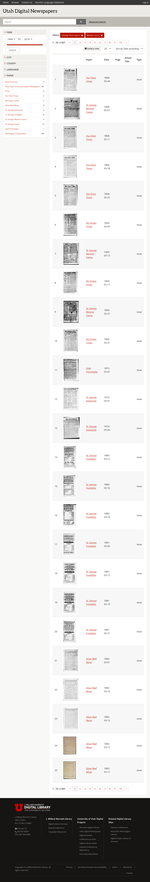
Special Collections (56, 828)
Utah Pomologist (12, 129)
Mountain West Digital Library (120, 833)
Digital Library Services (58, 824)
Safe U (115, 867)
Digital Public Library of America (121, 840)
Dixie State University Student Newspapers (22, 86)
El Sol (7, 91)
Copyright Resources (57, 831)
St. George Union (12, 124)
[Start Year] (11, 39)
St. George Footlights (13, 114)
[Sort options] (129, 48)
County (11, 63)
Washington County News (15, 133)
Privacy (69, 867)
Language (13, 69)
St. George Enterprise (14, 110)
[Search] (39, 22)
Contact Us (27, 2)
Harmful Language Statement (49, 2)
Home (6, 2)
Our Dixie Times (11, 96)
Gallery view (93, 48)
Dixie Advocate (11, 82)
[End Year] (27, 39)
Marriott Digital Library (89, 827)
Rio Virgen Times (12, 100)
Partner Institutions (119, 827)
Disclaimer (127, 867)
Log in (146, 2)
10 (120, 42)
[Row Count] (107, 48)
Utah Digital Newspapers (90, 831)
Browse (15, 2)
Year (9, 32)
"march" (95, 35)
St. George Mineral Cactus (16, 119)
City (9, 57)
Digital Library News (88, 843)
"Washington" (72, 35)
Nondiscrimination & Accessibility (92, 867)
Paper (10, 75)
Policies (129, 873)
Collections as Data (88, 839)
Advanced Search (97, 21)
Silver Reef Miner (12, 105)
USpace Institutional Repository (88, 848)
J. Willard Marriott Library (26, 817)
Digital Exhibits (86, 835)
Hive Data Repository (89, 854)
